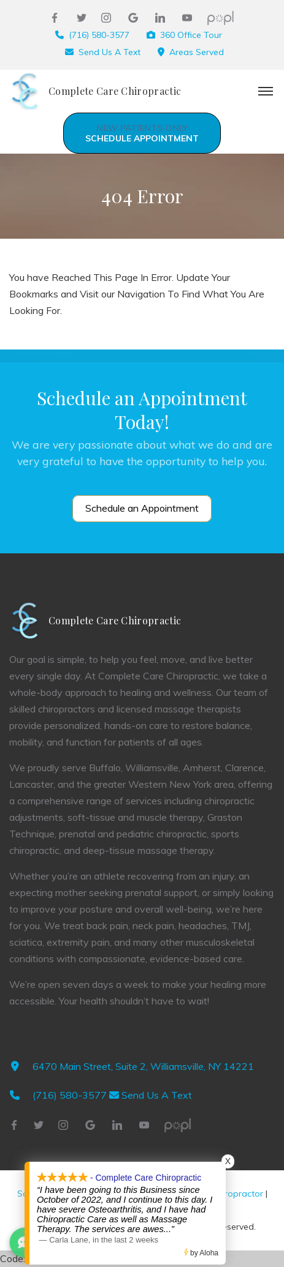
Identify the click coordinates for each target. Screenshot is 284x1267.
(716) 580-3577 (99, 34)
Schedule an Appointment (142, 508)
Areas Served (196, 52)
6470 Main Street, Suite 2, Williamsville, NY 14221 (143, 1066)
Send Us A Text (109, 52)
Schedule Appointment (142, 133)
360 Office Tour (191, 34)
